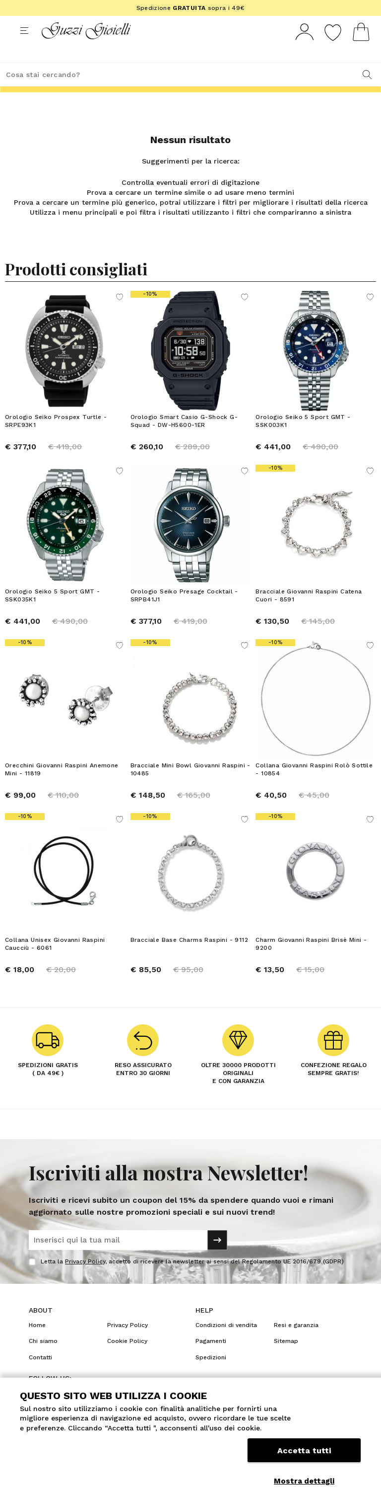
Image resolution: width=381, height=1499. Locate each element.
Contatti (40, 1375)
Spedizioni (210, 1375)
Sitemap (286, 1359)
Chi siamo (43, 1359)
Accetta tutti (304, 1458)
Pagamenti (210, 1359)
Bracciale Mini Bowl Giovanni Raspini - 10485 (190, 787)
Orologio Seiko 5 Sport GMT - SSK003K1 (302, 439)
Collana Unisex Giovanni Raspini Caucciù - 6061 (55, 962)
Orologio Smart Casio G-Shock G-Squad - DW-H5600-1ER (184, 439)
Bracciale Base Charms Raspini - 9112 (189, 958)
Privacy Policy (85, 1279)
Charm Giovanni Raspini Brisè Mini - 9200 (311, 962)
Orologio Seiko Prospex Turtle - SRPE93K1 (56, 439)
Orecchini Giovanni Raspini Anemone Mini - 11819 (62, 787)
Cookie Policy (127, 1359)
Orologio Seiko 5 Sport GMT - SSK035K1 (52, 613)
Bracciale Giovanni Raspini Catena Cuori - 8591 (308, 613)
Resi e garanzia (296, 1343)
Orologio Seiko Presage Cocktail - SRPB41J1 (184, 613)
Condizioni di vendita (226, 1343)
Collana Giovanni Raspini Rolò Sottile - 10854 (314, 787)
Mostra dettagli (304, 1481)
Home (37, 1343)
